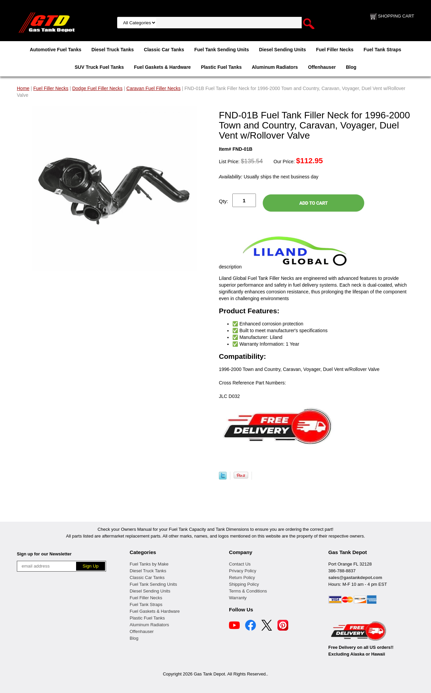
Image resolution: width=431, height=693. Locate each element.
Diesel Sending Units (282, 49)
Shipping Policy (244, 584)
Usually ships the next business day (268, 176)
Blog (351, 67)
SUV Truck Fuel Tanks (99, 67)
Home (23, 88)
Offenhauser (322, 67)
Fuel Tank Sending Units (221, 49)
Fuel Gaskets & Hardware (162, 67)
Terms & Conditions (248, 591)
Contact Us (240, 564)
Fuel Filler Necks (334, 49)
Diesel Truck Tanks (112, 49)
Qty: (223, 201)
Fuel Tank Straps (382, 49)
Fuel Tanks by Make (149, 564)
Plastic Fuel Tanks (221, 67)
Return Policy (242, 577)
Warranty (237, 597)
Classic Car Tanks (164, 49)
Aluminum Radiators (275, 67)
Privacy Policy (242, 570)
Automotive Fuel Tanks (55, 49)
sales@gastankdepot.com (355, 577)
